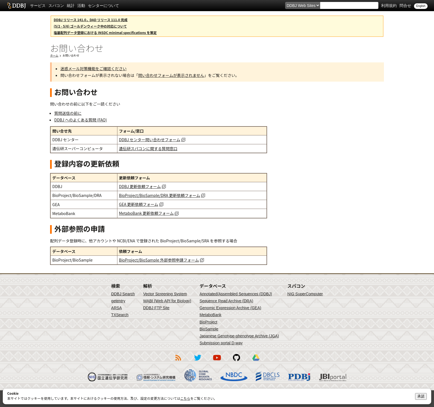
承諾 (421, 396)
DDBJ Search (123, 294)
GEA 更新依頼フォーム (138, 204)
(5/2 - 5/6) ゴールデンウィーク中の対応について (90, 26)
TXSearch (120, 315)
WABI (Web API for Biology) (167, 301)
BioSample (208, 329)
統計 (71, 5)
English (420, 6)
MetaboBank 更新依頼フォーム (146, 213)
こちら (185, 398)
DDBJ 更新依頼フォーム (140, 186)
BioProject (208, 322)
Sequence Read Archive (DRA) (226, 301)
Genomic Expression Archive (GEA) (230, 308)
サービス (38, 5)
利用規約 (389, 5)
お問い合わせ (71, 55)
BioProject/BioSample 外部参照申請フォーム (159, 260)
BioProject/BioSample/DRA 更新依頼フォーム (159, 195)
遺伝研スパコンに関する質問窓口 (148, 148)
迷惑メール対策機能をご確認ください (93, 68)
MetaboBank (210, 315)
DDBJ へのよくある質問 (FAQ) (80, 120)
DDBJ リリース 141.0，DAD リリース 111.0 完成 (90, 19)
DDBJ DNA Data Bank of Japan (16, 5)
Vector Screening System (165, 294)
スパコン (56, 5)
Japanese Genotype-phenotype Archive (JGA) (239, 336)
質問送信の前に (68, 113)
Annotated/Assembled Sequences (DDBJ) (235, 294)
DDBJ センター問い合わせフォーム (149, 139)
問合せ (405, 5)
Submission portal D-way (221, 343)
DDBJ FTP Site (156, 308)
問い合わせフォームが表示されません (171, 75)
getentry (118, 301)
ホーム (54, 55)
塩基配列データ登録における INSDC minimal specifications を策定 (105, 32)
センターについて (103, 5)
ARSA (116, 308)
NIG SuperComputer (305, 294)
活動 (81, 5)
